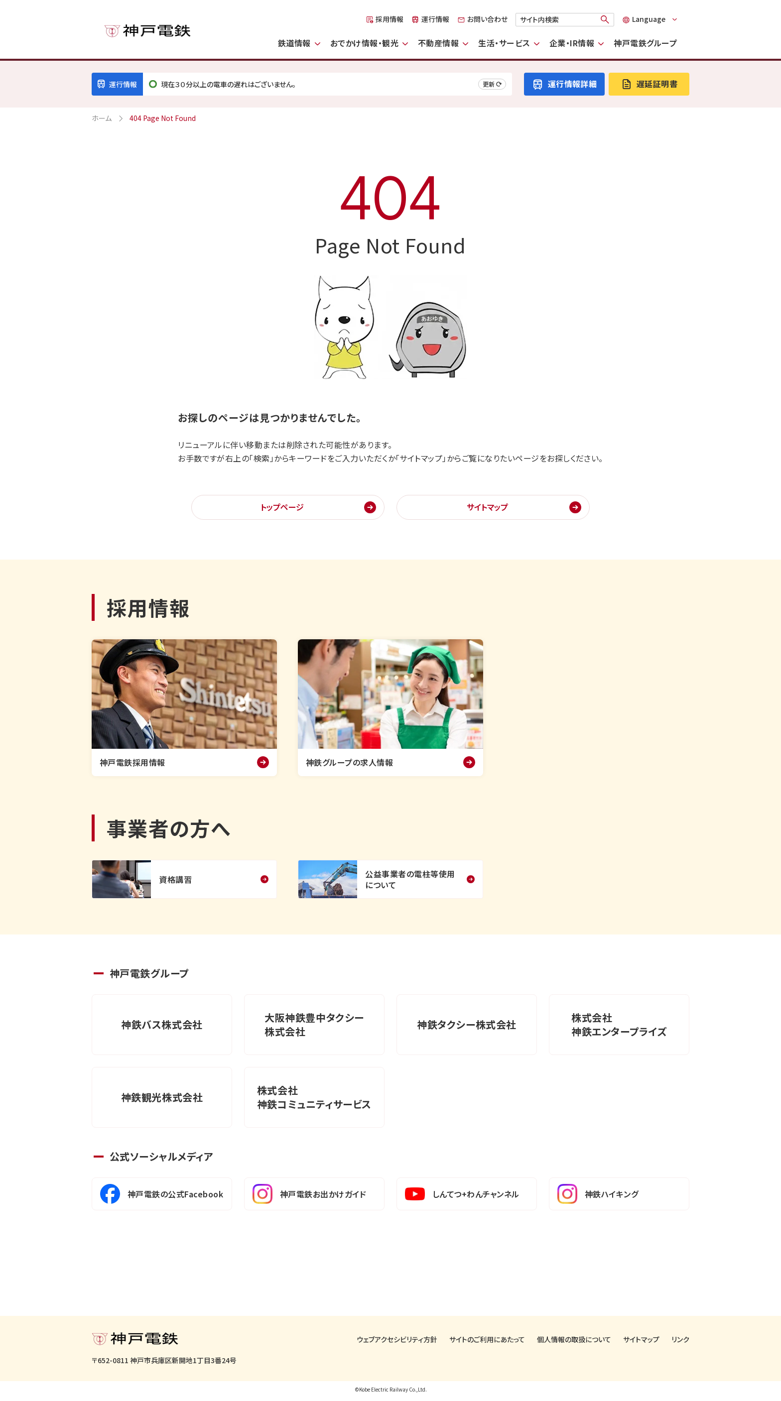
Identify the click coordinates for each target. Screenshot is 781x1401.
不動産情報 (438, 43)
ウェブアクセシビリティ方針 (397, 1339)
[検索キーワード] (565, 19)
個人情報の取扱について (574, 1339)
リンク (680, 1339)
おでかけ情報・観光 (364, 43)
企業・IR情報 (571, 43)
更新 (492, 84)
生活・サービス (503, 43)
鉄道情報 (294, 43)
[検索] (605, 19)
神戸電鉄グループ (645, 43)
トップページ (282, 507)
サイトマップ (487, 507)
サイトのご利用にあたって (487, 1339)
